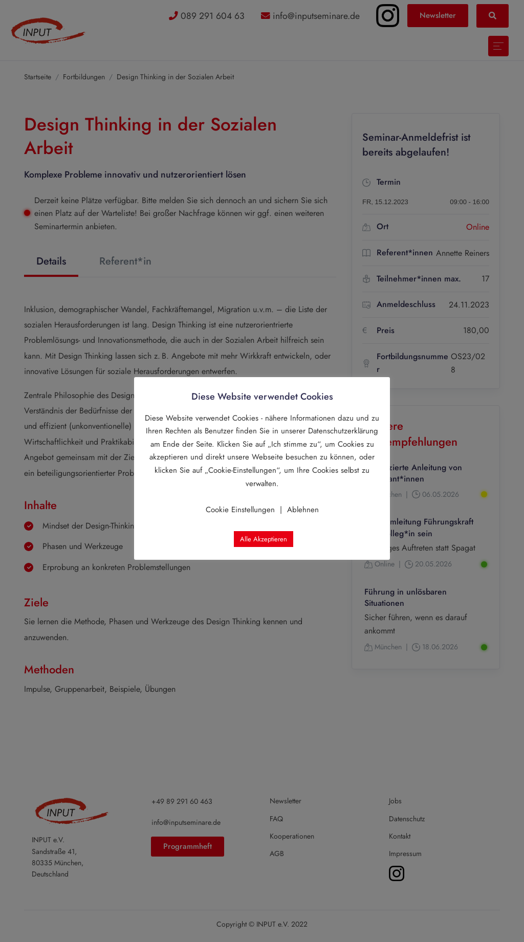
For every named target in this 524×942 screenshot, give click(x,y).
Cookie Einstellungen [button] (240, 509)
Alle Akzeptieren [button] (263, 539)
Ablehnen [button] (303, 509)
